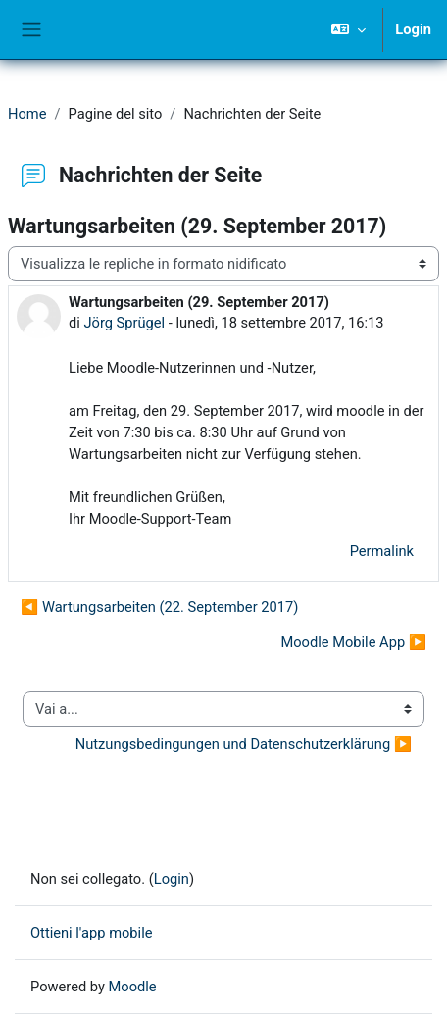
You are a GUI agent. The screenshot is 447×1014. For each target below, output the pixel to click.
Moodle (133, 986)
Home (27, 114)
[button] (348, 29)
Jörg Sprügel (124, 322)
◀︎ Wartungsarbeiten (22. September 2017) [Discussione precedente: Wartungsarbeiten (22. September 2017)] (159, 607)
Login (413, 29)
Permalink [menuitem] (382, 551)
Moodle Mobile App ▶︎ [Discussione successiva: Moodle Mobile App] (353, 642)
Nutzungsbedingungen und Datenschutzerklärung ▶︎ (243, 744)
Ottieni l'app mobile (91, 932)
